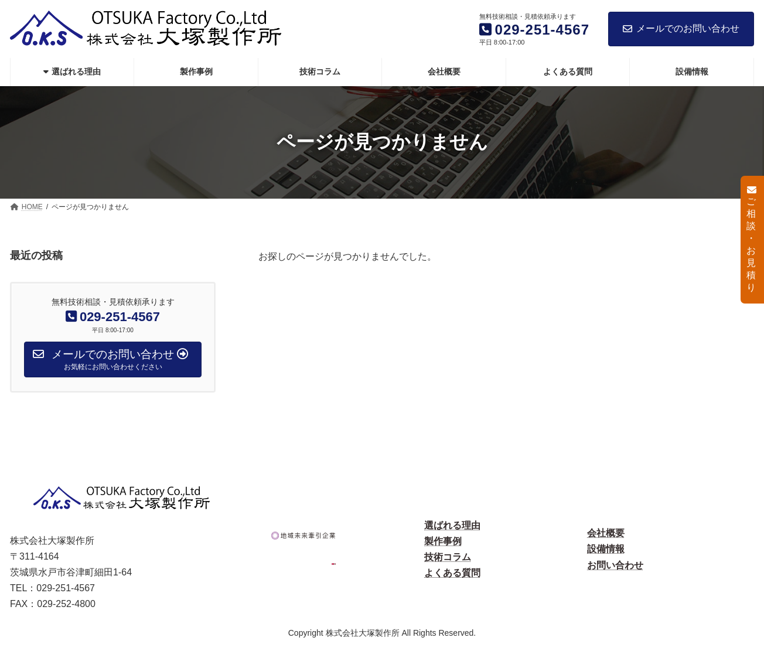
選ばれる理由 (452, 525)
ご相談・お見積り (751, 238)
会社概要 (606, 533)
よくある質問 (452, 573)
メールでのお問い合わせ (681, 28)
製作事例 (443, 541)
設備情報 (606, 549)
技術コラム (447, 557)
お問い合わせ (615, 565)
